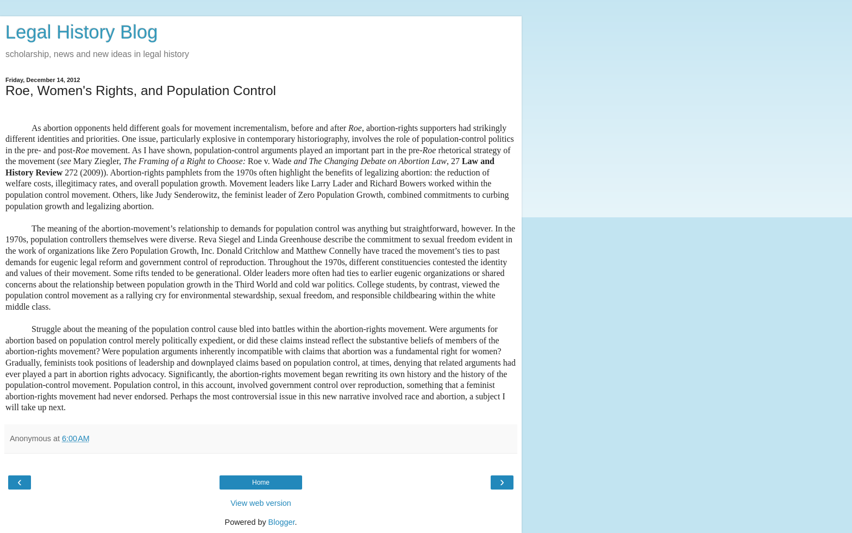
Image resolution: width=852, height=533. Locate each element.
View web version (260, 503)
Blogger (281, 522)
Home (261, 482)
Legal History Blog (81, 32)
